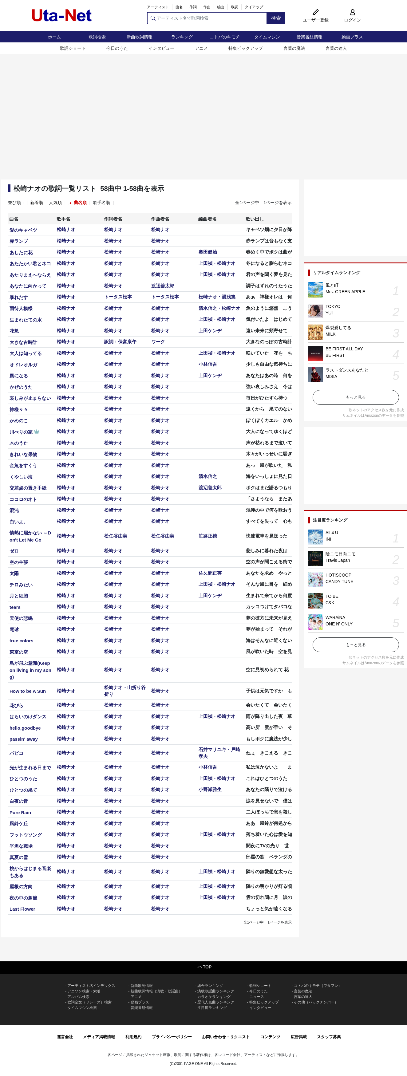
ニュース (256, 997)
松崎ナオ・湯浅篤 (217, 296)
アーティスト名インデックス (91, 985)
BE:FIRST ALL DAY (344, 348)
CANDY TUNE (340, 581)
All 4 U (332, 532)
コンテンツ (270, 1037)
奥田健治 (208, 251)
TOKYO (333, 306)
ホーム (54, 36)
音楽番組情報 (309, 36)
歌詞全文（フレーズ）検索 (89, 1002)
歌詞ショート (73, 48)
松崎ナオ (66, 229)
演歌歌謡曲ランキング (215, 991)
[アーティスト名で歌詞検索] (207, 18)
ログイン (352, 20)
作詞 (193, 7)
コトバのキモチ (225, 36)
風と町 (332, 285)
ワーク (158, 341)
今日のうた (117, 48)
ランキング (182, 36)
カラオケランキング (214, 997)
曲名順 (80, 202)
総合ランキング (210, 985)
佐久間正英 (210, 573)
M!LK (331, 334)
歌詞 (234, 7)
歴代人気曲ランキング (215, 1002)
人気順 (55, 202)
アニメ (201, 48)
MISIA (331, 376)
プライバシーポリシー (172, 1037)
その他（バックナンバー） (316, 1002)
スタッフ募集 (329, 1037)
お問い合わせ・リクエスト (226, 1037)
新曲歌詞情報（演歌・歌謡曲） (156, 991)
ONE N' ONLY (339, 623)
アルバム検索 (78, 997)
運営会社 (65, 1037)
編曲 (220, 7)
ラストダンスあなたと (347, 370)
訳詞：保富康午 (120, 341)
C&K (330, 602)
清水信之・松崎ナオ (219, 308)
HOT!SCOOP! (339, 575)
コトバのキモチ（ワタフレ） (318, 985)
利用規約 (133, 1037)
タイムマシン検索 (82, 1008)
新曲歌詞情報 (139, 36)
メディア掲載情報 (99, 1037)
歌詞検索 (97, 36)
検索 (276, 18)
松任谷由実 (115, 535)
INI (328, 539)
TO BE (332, 596)
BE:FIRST (335, 355)
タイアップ (254, 7)
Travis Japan (338, 560)
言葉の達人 (336, 48)
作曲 (207, 7)
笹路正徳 (208, 535)
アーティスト (158, 7)
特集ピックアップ (245, 48)
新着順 (36, 202)
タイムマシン (267, 36)
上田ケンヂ (210, 330)
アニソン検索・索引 (84, 991)
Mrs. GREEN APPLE (345, 291)
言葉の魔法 (294, 48)
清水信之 (208, 476)
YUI (329, 312)
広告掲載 (299, 1037)
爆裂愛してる (338, 327)
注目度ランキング (212, 1008)
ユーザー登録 (316, 20)
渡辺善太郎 (162, 285)
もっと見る (356, 397)
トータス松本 (118, 296)
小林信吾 (208, 364)
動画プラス (352, 36)
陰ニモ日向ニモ (341, 553)
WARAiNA (335, 617)
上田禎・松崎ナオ (217, 263)
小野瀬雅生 (210, 789)
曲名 (179, 7)
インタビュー (161, 48)
